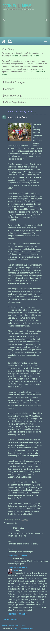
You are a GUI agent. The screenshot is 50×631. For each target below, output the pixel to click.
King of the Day (17, 117)
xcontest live (33, 56)
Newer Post (7, 626)
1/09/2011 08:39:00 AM (17, 556)
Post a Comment (11, 619)
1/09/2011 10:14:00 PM (17, 568)
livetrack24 (16, 56)
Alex (16, 570)
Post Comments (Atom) (23, 628)
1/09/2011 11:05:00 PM (17, 614)
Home (23, 626)
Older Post (16, 626)
